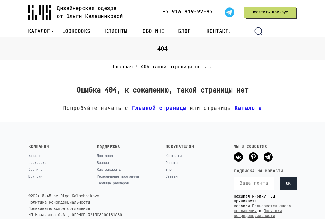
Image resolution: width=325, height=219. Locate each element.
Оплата (172, 162)
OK (288, 183)
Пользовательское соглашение (59, 208)
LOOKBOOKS (76, 31)
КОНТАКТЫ (219, 31)
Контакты (174, 156)
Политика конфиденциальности (59, 202)
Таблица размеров (113, 183)
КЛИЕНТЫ (116, 31)
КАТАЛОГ (39, 31)
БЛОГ (184, 31)
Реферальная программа (118, 176)
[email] (254, 183)
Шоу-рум (35, 176)
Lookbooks (37, 162)
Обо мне (35, 169)
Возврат (104, 162)
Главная (123, 66)
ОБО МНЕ (153, 31)
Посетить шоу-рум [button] (270, 12)
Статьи (172, 176)
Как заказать (109, 169)
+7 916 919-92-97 (187, 11)
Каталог (35, 156)
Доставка (105, 156)
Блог (170, 169)
